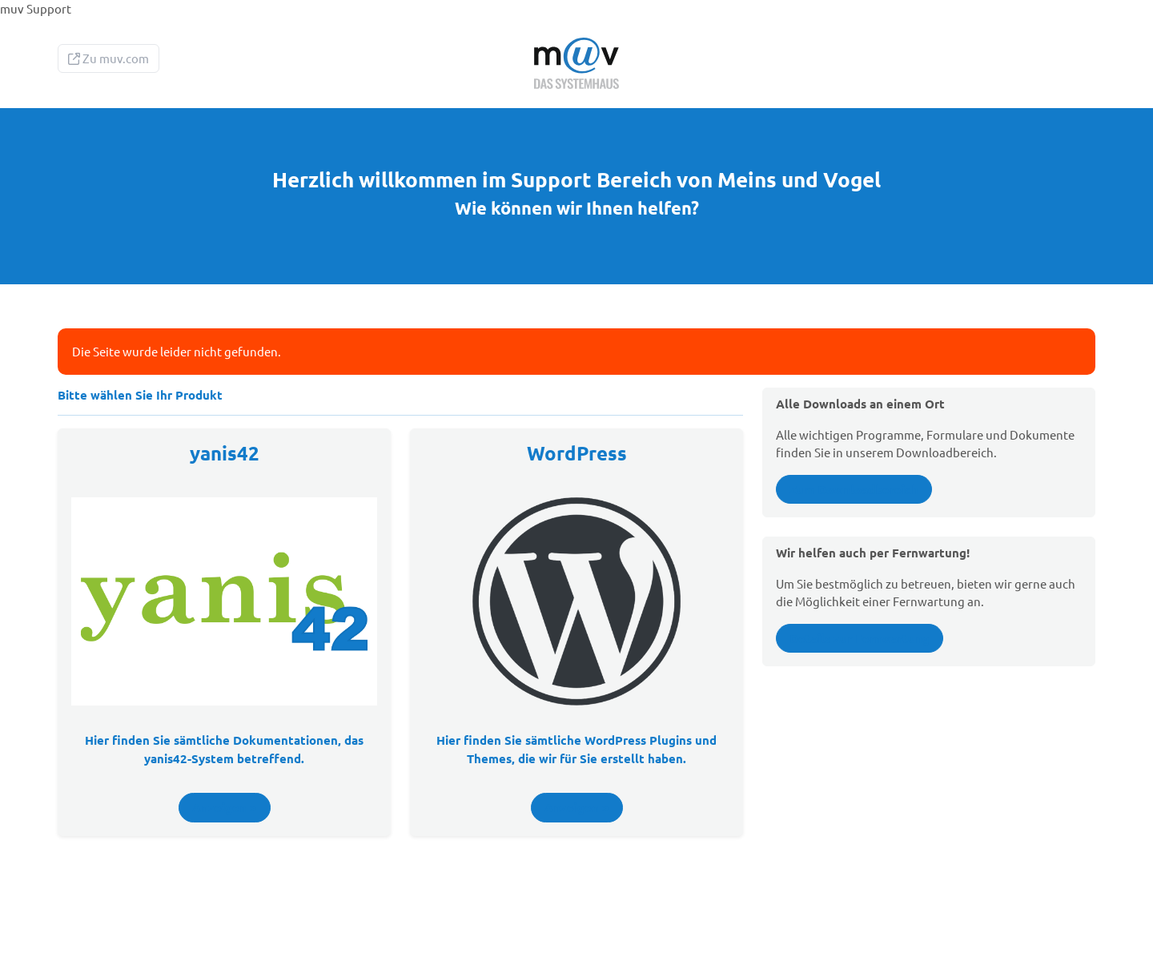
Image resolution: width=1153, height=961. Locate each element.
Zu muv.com (108, 58)
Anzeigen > (224, 807)
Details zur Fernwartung (859, 638)
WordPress (577, 452)
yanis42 (224, 452)
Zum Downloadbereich (853, 489)
